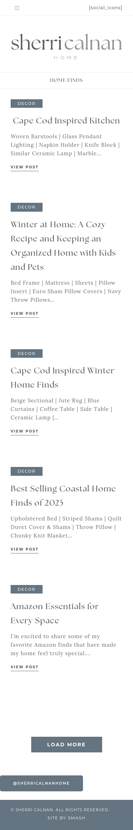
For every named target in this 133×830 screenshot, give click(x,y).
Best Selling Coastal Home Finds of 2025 (63, 496)
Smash (76, 817)
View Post (25, 167)
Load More (66, 744)
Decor (26, 103)
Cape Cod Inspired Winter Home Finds (63, 378)
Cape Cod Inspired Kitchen (66, 121)
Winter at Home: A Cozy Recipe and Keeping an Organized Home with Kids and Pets (63, 246)
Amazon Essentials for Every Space (55, 614)
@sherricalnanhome (41, 783)
